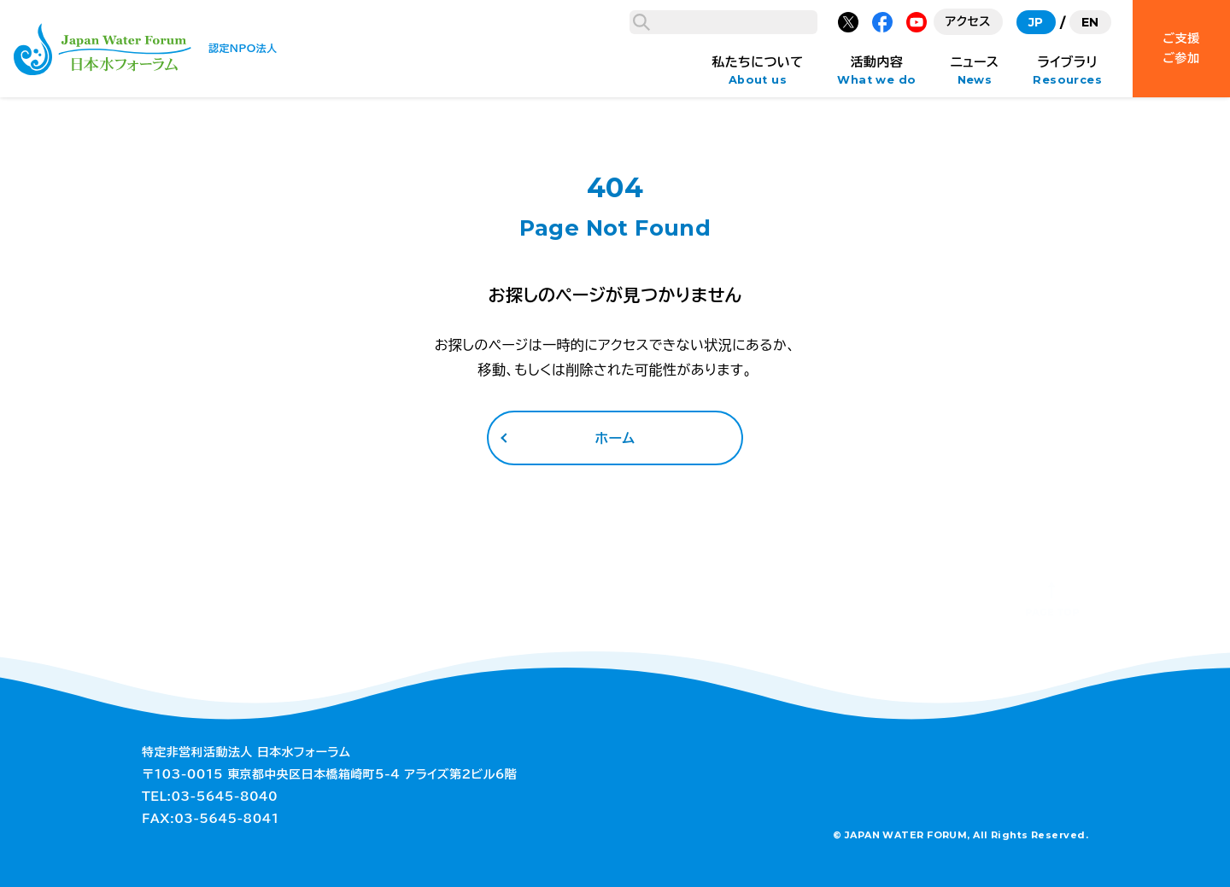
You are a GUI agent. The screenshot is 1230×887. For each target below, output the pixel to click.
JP (1036, 22)
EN (1090, 22)
